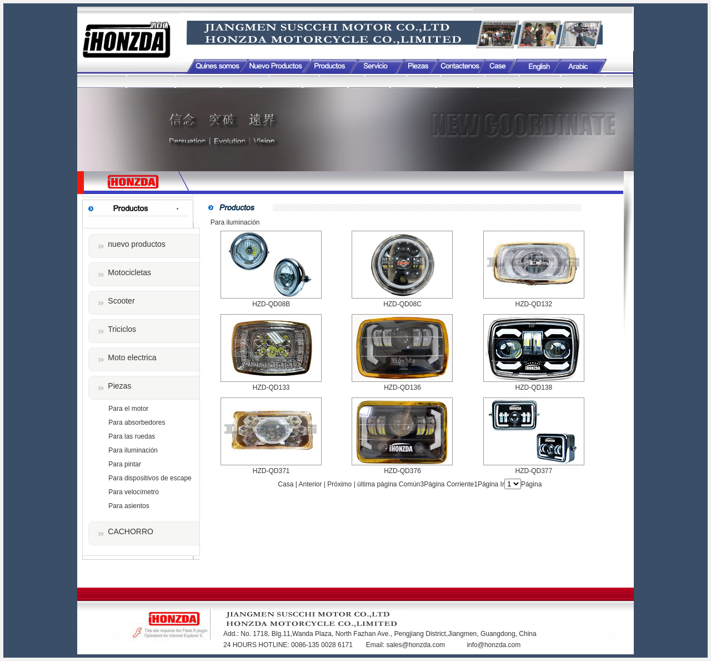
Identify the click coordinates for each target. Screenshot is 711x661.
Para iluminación (133, 450)
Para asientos (128, 506)
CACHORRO (130, 531)
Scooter (121, 300)
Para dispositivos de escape (149, 478)
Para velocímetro (133, 492)
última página (377, 484)
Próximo (339, 484)
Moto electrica (132, 357)
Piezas (119, 385)
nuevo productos (137, 244)
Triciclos (122, 329)
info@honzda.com (493, 645)
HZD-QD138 (533, 387)
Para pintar (124, 464)
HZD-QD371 (271, 471)
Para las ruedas (131, 436)
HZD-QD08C (402, 304)
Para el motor (128, 408)
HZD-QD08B (271, 304)
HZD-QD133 (271, 387)
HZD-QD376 (402, 471)
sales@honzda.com (416, 645)
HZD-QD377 (533, 471)
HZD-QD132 (533, 304)
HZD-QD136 (402, 387)
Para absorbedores (136, 422)
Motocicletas (129, 272)
